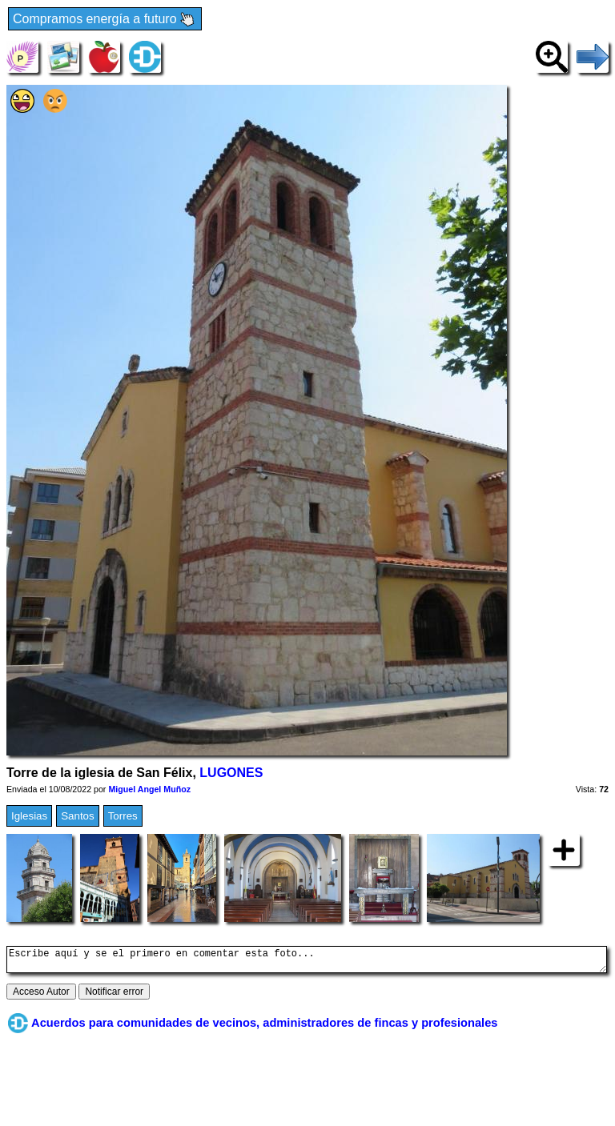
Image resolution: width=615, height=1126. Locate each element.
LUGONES (231, 772)
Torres (123, 816)
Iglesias (29, 816)
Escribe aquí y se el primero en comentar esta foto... (306, 962)
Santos (77, 816)
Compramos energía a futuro (105, 20)
